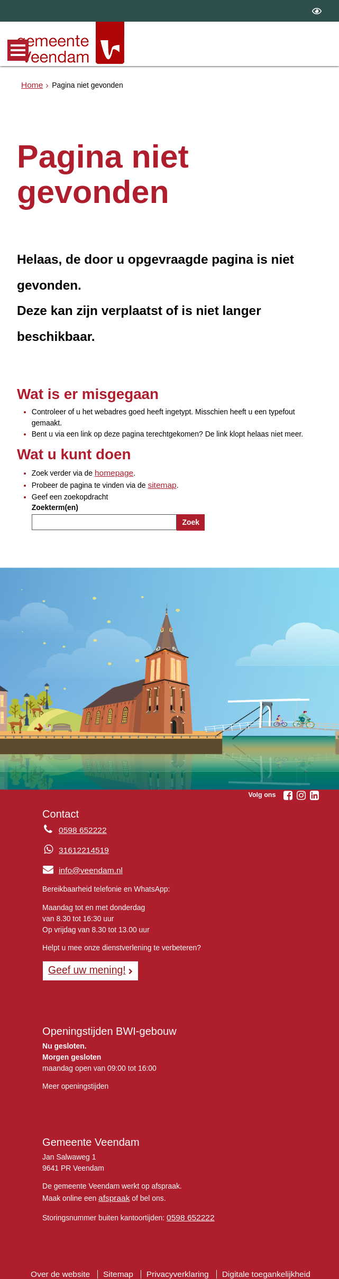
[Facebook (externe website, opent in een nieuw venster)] (288, 793)
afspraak (112, 1192)
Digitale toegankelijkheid (258, 1266)
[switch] (317, 11)
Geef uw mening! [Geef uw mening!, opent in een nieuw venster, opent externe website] (82, 966)
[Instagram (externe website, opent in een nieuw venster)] (301, 793)
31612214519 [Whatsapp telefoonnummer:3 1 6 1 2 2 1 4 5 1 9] (81, 848)
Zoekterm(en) (55, 505)
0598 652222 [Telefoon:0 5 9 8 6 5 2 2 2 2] (80, 827)
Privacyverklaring (178, 1266)
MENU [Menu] (18, 50)
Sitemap (122, 1266)
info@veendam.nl (79, 867)
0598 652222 (188, 1211)
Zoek (190, 520)
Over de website (69, 1266)
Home (31, 84)
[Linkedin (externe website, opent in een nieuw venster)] (314, 793)
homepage (112, 472)
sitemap (160, 483)
